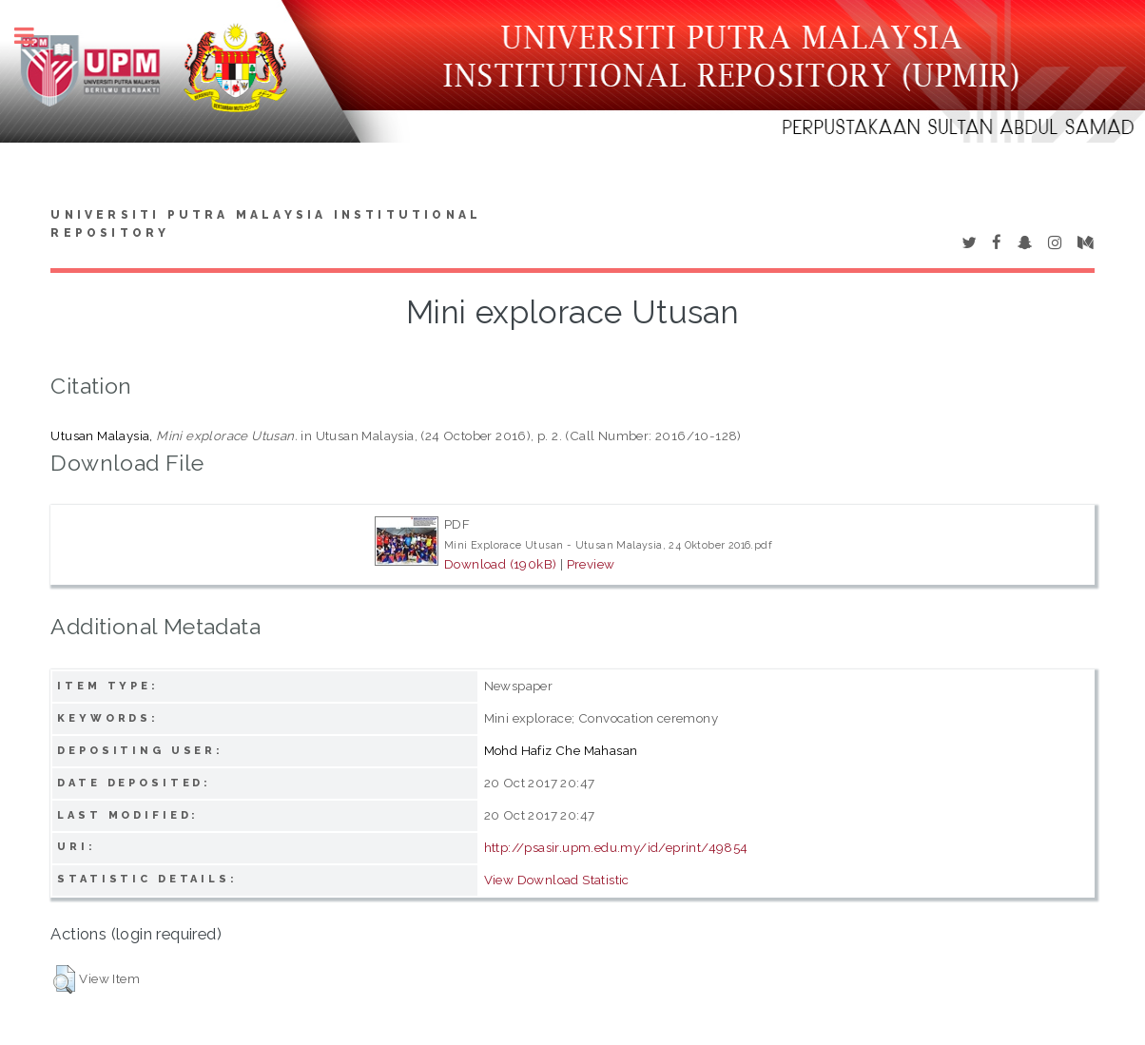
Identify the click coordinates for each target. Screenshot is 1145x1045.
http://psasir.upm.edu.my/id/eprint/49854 (616, 847)
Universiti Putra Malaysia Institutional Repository (265, 224)
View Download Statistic (557, 879)
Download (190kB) (500, 563)
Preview (591, 563)
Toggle (34, 35)
